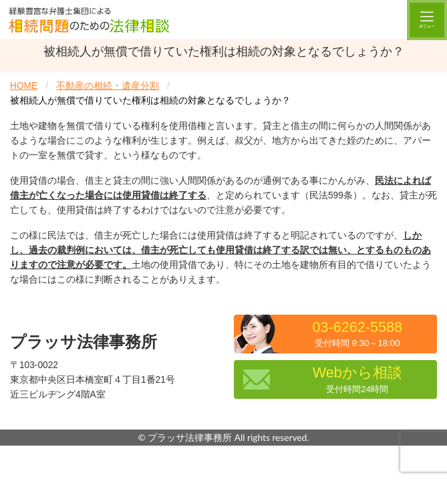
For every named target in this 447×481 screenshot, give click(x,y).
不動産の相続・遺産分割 (107, 86)
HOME (23, 86)
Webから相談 (358, 379)
